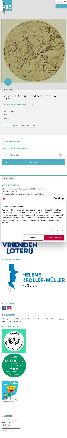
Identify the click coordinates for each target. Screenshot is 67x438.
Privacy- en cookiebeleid (11, 428)
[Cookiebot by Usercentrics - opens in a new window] (55, 198)
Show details (56, 231)
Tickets (61, 6)
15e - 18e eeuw (11, 125)
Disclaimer (6, 425)
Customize (33, 237)
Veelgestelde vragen (10, 420)
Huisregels (6, 422)
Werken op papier (28, 125)
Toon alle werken (13, 142)
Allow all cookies (54, 237)
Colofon (5, 430)
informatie (7, 81)
